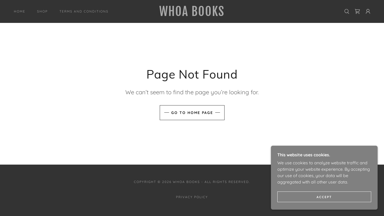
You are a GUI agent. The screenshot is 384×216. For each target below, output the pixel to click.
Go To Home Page (192, 112)
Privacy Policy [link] (192, 197)
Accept (324, 204)
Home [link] (19, 11)
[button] (368, 11)
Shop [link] (42, 11)
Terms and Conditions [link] (84, 11)
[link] (191, 14)
